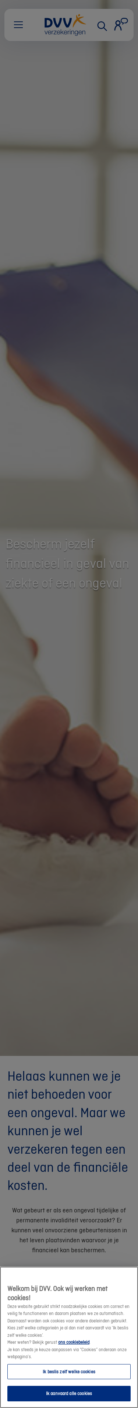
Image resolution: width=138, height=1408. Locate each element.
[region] (69, 1337)
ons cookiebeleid (73, 1342)
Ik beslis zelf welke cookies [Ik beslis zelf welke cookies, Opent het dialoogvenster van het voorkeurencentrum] (69, 1372)
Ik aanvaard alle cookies (69, 1393)
